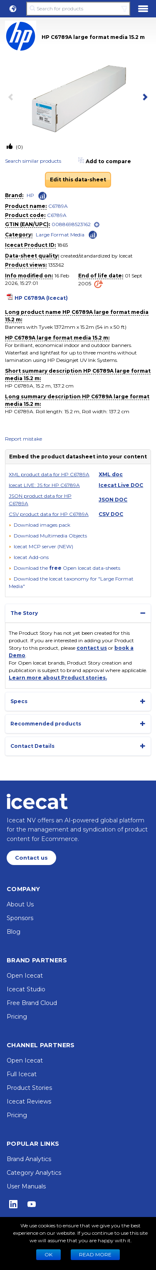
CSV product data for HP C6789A (49, 514)
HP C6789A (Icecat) (41, 298)
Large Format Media (60, 234)
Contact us (31, 858)
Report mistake (23, 439)
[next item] (143, 98)
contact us (92, 648)
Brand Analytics (29, 1159)
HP (30, 195)
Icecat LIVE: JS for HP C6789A (44, 485)
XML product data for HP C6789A (49, 474)
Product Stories (29, 1088)
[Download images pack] (39, 525)
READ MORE (95, 1254)
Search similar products (33, 161)
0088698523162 (71, 224)
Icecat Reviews (29, 1101)
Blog (13, 931)
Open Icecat (25, 975)
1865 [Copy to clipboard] (62, 245)
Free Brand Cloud (32, 1003)
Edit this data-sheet (78, 179)
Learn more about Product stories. (58, 678)
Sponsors (20, 918)
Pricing (17, 1016)
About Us (20, 904)
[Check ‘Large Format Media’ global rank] (93, 234)
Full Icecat (22, 1074)
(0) (19, 147)
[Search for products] (78, 8)
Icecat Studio (26, 989)
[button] (13, 8)
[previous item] (12, 98)
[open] (96, 224)
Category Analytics (34, 1172)
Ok (48, 1254)
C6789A (58, 206)
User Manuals (26, 1186)
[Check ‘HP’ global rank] (42, 196)
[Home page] (37, 801)
